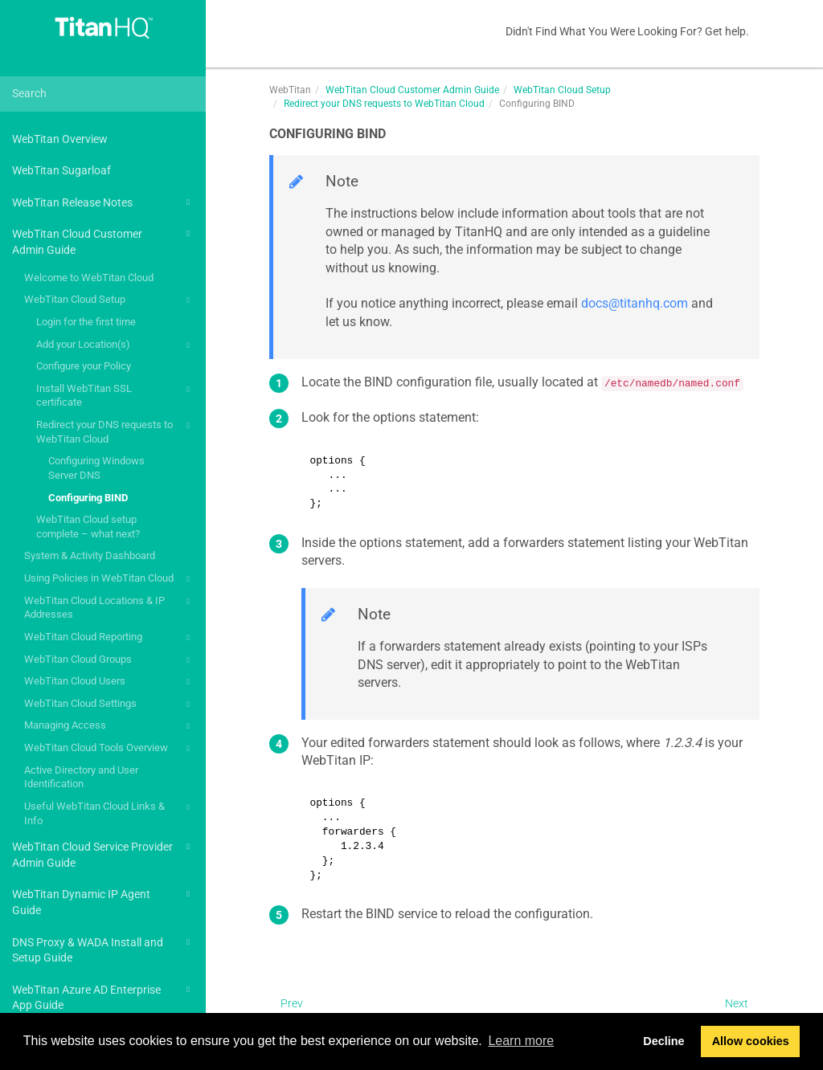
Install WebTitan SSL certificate (115, 395)
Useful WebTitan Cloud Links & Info (109, 812)
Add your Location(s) (115, 345)
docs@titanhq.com (634, 303)
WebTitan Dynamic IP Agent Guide (103, 901)
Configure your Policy (83, 366)
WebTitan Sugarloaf (61, 170)
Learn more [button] (521, 1041)
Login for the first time (86, 322)
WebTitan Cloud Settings (109, 704)
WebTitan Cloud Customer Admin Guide (103, 240)
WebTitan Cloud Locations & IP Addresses (109, 607)
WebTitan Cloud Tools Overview (109, 749)
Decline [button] (663, 1041)
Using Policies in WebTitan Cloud (109, 579)
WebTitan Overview (60, 139)
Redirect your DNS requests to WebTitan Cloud (115, 431)
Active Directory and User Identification (81, 777)
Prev (291, 1003)
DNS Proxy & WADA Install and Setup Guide (103, 949)
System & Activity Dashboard (89, 555)
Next (736, 1003)
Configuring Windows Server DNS (96, 468)
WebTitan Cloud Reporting (109, 638)
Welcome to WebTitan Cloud (89, 278)
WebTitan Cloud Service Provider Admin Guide (103, 853)
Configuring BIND (88, 498)
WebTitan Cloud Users (109, 682)
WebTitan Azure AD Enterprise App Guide (103, 996)
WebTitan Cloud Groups (109, 660)
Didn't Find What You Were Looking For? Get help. (627, 31)
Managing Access (109, 726)
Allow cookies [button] (750, 1041)
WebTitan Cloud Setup (109, 300)
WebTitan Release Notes (103, 202)
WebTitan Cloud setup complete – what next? (88, 526)
